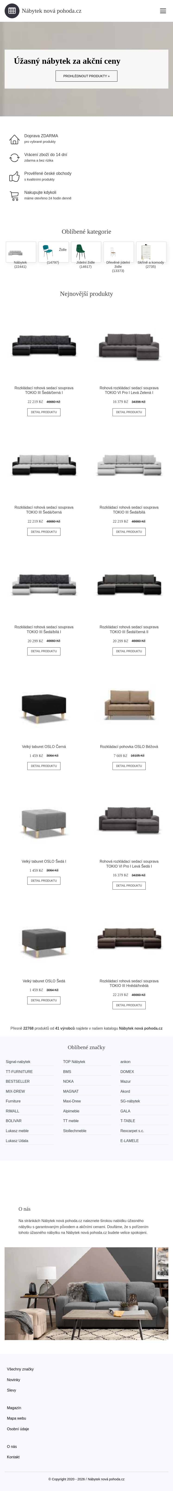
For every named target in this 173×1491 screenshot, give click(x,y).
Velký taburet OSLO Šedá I (44, 861)
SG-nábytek (130, 1101)
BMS (67, 1072)
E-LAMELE (129, 1141)
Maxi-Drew (72, 1101)
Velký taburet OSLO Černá (44, 747)
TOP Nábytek (74, 1062)
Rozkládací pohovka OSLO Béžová (129, 747)
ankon (125, 1062)
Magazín (14, 1408)
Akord (125, 1091)
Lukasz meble (17, 1131)
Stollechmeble (74, 1131)
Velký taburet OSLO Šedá (44, 981)
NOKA (68, 1081)
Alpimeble (71, 1111)
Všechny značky (20, 1369)
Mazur (125, 1081)
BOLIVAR (14, 1121)
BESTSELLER (18, 1081)
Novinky (13, 1380)
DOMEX (127, 1072)
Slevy (11, 1390)
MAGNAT (71, 1091)
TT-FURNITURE (19, 1072)
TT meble (71, 1121)
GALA (125, 1111)
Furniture (13, 1101)
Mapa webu (16, 1418)
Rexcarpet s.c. (132, 1131)
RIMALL (12, 1111)
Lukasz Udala (17, 1141)
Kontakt (13, 1457)
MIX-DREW (15, 1091)
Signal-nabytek (18, 1062)
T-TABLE (127, 1121)
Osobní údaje (18, 1429)
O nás (12, 1447)
